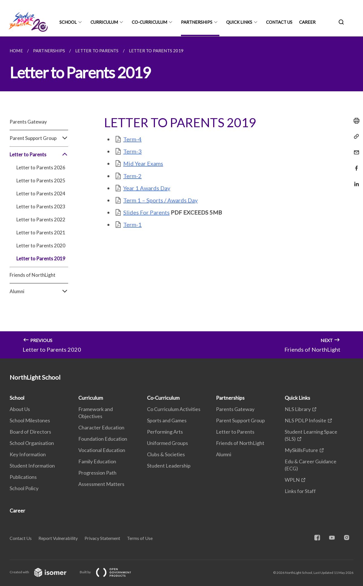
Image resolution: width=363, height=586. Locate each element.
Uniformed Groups (167, 443)
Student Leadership (169, 465)
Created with (42, 572)
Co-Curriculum (149, 22)
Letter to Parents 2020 (40, 245)
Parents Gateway (28, 122)
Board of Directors (30, 432)
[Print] (354, 120)
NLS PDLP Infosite (305, 420)
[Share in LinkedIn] (354, 180)
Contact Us (279, 22)
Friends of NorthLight (32, 275)
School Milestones (30, 420)
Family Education (97, 461)
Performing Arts (165, 432)
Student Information (32, 465)
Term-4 (132, 139)
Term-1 (132, 224)
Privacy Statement (102, 538)
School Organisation (32, 443)
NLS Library (298, 409)
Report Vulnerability (58, 538)
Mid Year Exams (143, 163)
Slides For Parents (146, 212)
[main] (181, 197)
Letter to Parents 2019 (40, 258)
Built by (110, 572)
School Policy (24, 488)
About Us (20, 409)
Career (307, 22)
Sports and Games (167, 420)
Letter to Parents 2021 (40, 232)
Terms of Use (140, 538)
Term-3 (132, 151)
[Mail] (354, 149)
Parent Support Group (39, 138)
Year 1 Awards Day (146, 188)
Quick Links (239, 22)
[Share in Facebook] (354, 164)
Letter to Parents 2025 (40, 180)
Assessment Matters (101, 484)
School (68, 22)
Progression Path (97, 473)
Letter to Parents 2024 (40, 193)
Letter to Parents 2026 (40, 167)
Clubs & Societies (166, 454)
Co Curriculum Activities (173, 409)
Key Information (28, 454)
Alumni (39, 291)
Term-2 (132, 175)
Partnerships (196, 22)
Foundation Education (102, 439)
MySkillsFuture (301, 450)
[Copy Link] (354, 136)
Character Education (101, 427)
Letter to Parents (39, 154)
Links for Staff (300, 491)
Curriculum (104, 22)
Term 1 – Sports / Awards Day (160, 200)
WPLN (292, 480)
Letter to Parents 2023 (40, 206)
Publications (23, 477)
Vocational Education (101, 450)
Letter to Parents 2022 (40, 219)
